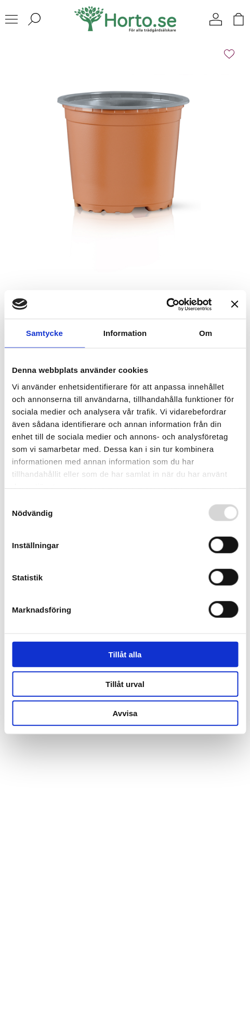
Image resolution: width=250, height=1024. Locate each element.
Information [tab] (125, 333)
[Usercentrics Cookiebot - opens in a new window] (166, 304)
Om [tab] (205, 333)
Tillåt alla (125, 654)
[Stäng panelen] (234, 304)
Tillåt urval (125, 683)
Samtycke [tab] (44, 333)
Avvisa (125, 713)
